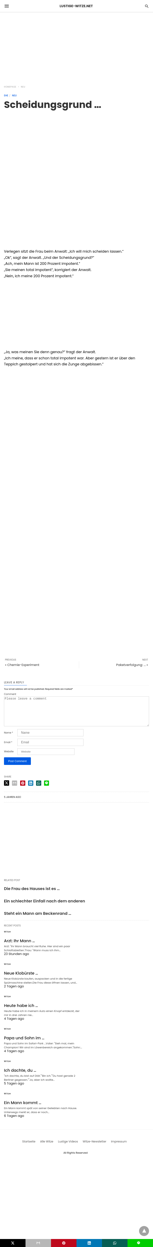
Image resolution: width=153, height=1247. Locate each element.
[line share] (46, 789)
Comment (10, 694)
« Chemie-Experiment (22, 665)
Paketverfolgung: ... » (132, 665)
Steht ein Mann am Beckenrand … (37, 920)
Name (8, 739)
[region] (76, 46)
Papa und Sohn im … (24, 1044)
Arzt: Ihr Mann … (19, 947)
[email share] (14, 789)
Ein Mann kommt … (22, 1109)
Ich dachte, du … (20, 1077)
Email (8, 749)
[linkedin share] (30, 789)
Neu (23, 86)
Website (9, 758)
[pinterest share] (22, 789)
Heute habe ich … (21, 1012)
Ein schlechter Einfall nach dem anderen (44, 907)
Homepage (10, 86)
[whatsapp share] (38, 789)
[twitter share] (6, 789)
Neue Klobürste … (21, 979)
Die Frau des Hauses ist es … (32, 895)
